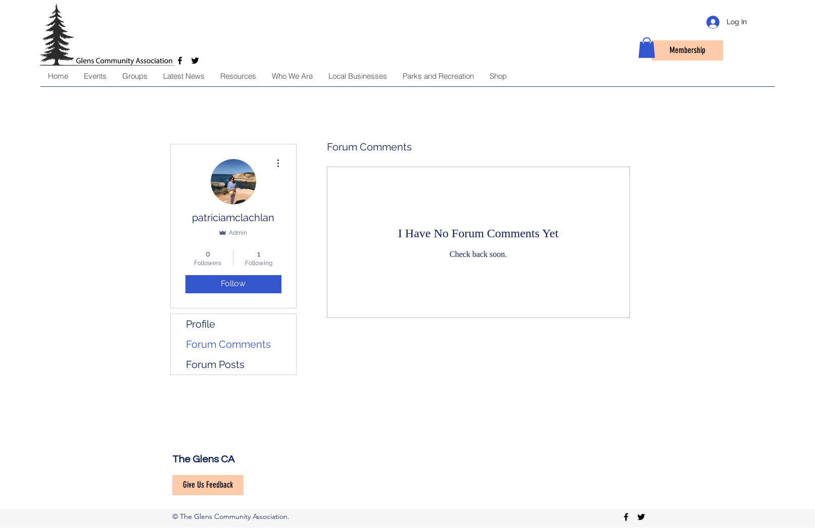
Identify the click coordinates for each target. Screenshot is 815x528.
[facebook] (626, 517)
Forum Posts (215, 364)
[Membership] (687, 50)
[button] (646, 47)
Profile (200, 324)
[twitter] (641, 517)
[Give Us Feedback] (208, 485)
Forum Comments (228, 344)
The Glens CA (203, 459)
